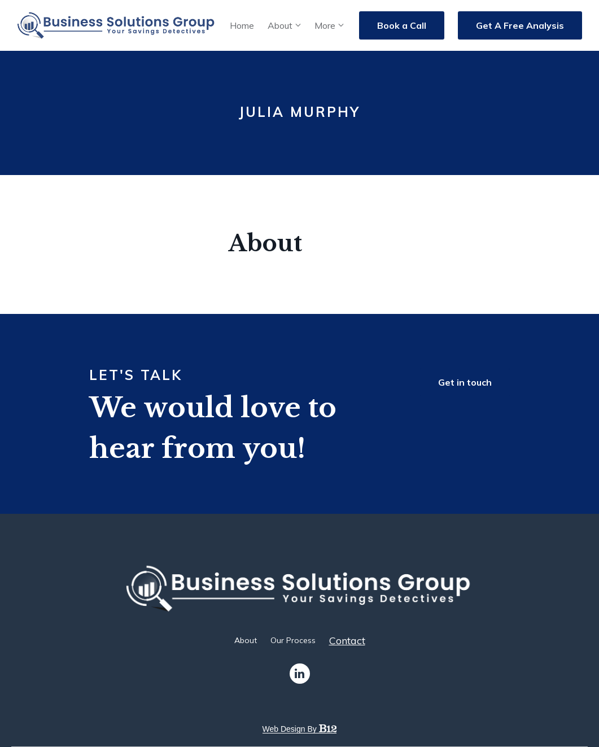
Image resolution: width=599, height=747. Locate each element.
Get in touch (465, 382)
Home (242, 25)
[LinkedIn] (300, 673)
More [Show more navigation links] (324, 25)
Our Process (293, 640)
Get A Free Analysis (520, 25)
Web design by (300, 728)
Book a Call (401, 25)
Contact (347, 641)
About (280, 25)
